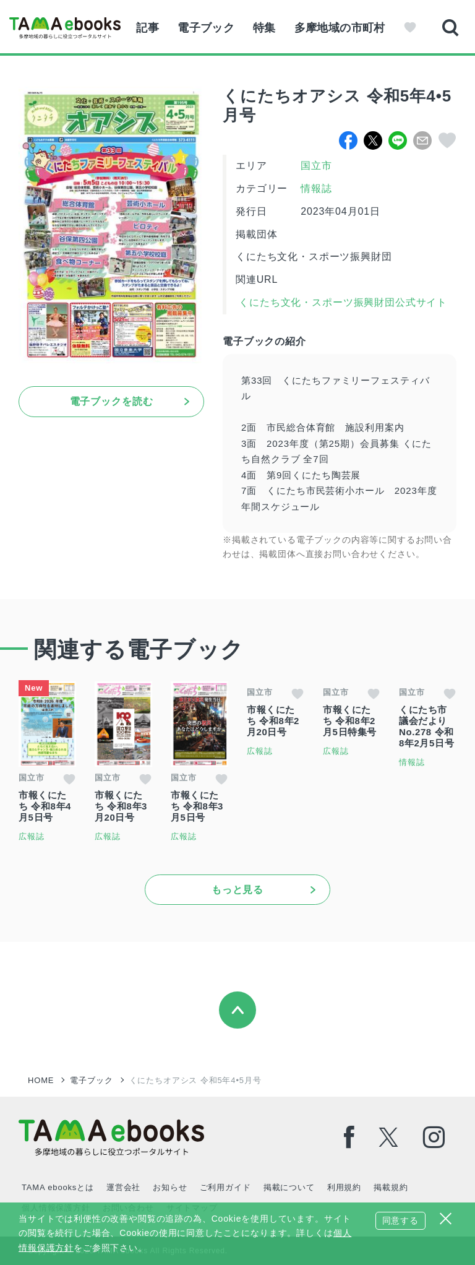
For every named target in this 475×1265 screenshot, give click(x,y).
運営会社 (123, 1187)
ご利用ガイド (225, 1187)
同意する (400, 1220)
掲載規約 (391, 1187)
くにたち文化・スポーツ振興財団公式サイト (341, 302)
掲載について (289, 1187)
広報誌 (32, 836)
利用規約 (344, 1187)
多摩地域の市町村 (339, 28)
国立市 (316, 165)
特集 (264, 28)
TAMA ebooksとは (58, 1187)
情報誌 (316, 188)
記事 (147, 28)
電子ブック (206, 28)
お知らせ (170, 1187)
